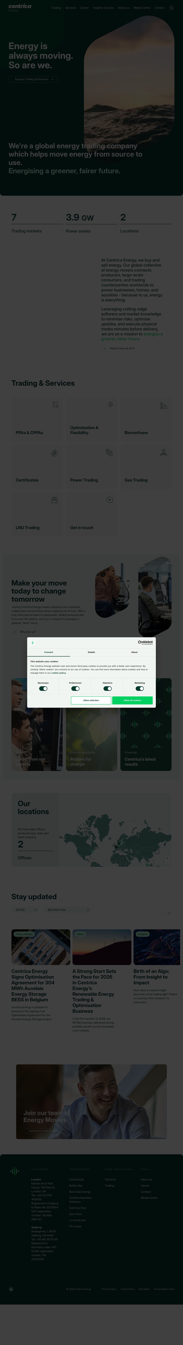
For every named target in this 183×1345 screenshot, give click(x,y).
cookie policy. (58, 673)
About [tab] (134, 652)
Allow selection (91, 700)
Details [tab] (91, 652)
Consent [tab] (48, 652)
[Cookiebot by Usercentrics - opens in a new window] (140, 643)
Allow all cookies (132, 700)
